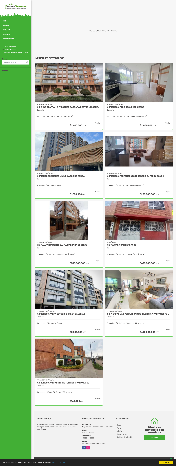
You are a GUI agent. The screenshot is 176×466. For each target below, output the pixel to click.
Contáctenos (8, 39)
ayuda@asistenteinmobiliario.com (16, 53)
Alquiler (6, 30)
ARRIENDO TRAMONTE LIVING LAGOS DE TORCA (61, 176)
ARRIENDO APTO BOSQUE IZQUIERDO (125, 107)
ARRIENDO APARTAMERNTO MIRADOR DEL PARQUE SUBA (135, 176)
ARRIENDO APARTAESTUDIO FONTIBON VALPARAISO (63, 383)
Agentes (6, 34)
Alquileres (120, 431)
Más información (59, 462)
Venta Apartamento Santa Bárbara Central (62, 245)
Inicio (5, 21)
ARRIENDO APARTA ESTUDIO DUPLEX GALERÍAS (61, 314)
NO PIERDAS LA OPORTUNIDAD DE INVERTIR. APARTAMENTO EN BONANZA (138, 314)
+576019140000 (10, 46)
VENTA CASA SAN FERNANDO (121, 245)
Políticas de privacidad (125, 437)
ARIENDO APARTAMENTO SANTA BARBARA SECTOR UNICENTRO (68, 107)
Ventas (6, 25)
